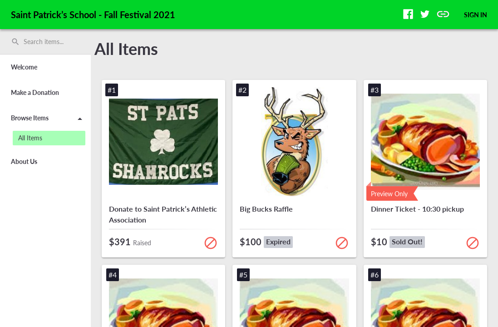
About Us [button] (24, 161)
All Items (126, 49)
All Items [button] (30, 138)
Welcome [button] (24, 67)
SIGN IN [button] (475, 15)
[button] (408, 14)
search (15, 41)
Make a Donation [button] (35, 92)
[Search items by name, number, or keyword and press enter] (49, 41)
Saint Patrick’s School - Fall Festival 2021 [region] (93, 14)
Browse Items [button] (48, 119)
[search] (45, 41)
